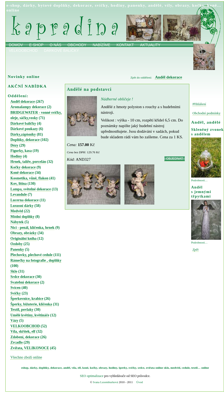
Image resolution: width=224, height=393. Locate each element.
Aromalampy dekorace (28, 107)
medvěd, (176, 367)
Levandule (18, 194)
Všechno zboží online (26, 357)
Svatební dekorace (24, 282)
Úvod (139, 382)
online (12, 10)
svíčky (101, 5)
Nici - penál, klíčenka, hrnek (32, 228)
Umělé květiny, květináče (29, 315)
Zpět (195, 249)
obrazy (182, 5)
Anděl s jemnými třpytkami (201, 191)
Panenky (17, 249)
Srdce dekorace (22, 277)
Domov (16, 45)
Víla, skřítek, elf (22, 331)
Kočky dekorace (23, 167)
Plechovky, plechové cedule (31, 255)
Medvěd (16, 211)
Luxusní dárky (21, 206)
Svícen (15, 288)
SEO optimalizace (91, 376)
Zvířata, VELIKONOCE (29, 348)
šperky (123, 367)
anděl (66, 367)
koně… (214, 5)
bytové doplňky (54, 5)
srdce (141, 367)
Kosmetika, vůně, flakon (29, 178)
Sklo (13, 271)
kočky (198, 5)
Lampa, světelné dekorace (30, 189)
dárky (29, 5)
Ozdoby (16, 244)
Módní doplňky (22, 217)
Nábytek (16, 222)
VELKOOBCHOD (25, 326)
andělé (155, 5)
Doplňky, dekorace (25, 140)
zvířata (150, 367)
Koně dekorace (22, 173)
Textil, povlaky (21, 310)
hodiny (118, 5)
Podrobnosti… (199, 180)
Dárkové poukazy (24, 129)
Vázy (14, 321)
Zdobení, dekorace (25, 337)
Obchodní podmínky (206, 113)
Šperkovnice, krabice (26, 299)
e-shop (13, 5)
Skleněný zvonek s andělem (207, 131)
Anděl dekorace (22, 102)
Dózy (14, 145)
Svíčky (15, 293)
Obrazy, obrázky (23, 233)
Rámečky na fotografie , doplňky (35, 260)
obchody (77, 45)
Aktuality (150, 45)
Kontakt (125, 45)
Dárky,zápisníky (23, 134)
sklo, (167, 367)
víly (168, 5)
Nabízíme (101, 45)
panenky (136, 5)
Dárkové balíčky (61, 50)
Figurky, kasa (21, 151)
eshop (24, 367)
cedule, (186, 367)
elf (79, 367)
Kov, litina (18, 184)
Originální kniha (23, 239)
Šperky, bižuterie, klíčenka (31, 304)
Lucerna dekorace (24, 200)
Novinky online (24, 76)
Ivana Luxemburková (105, 382)
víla (74, 367)
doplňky (44, 367)
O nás (55, 45)
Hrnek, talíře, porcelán (28, 162)
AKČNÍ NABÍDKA (27, 86)
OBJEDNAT (174, 158)
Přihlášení (199, 104)
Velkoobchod (23, 50)
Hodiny (16, 156)
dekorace (82, 5)
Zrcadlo (16, 342)
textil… (196, 367)
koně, (85, 367)
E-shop (36, 45)
